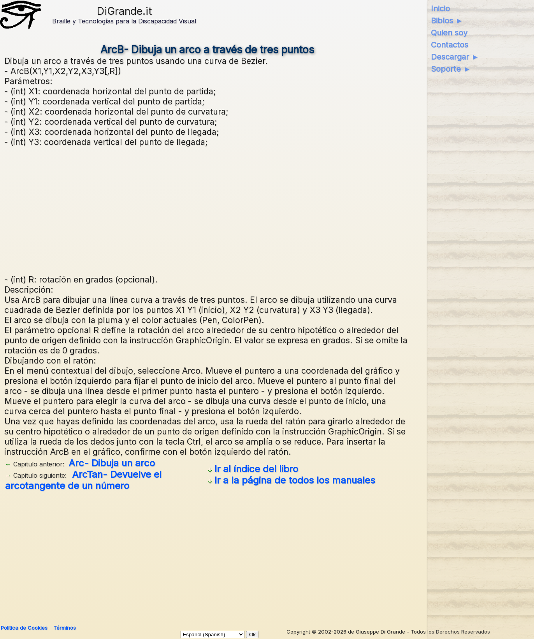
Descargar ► (455, 57)
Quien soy (449, 32)
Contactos (449, 44)
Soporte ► (451, 69)
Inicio (440, 8)
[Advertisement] (207, 209)
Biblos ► (447, 20)
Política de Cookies (24, 628)
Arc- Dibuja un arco (112, 463)
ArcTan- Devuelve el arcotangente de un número (83, 480)
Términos (64, 628)
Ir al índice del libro (256, 469)
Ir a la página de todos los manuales (294, 480)
